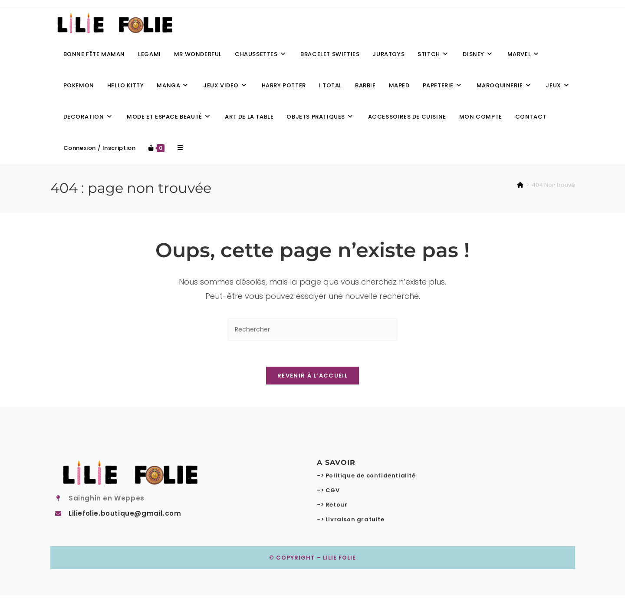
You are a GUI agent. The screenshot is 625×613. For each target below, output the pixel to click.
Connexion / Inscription (99, 148)
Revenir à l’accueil (312, 376)
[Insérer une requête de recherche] (312, 329)
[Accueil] (520, 185)
